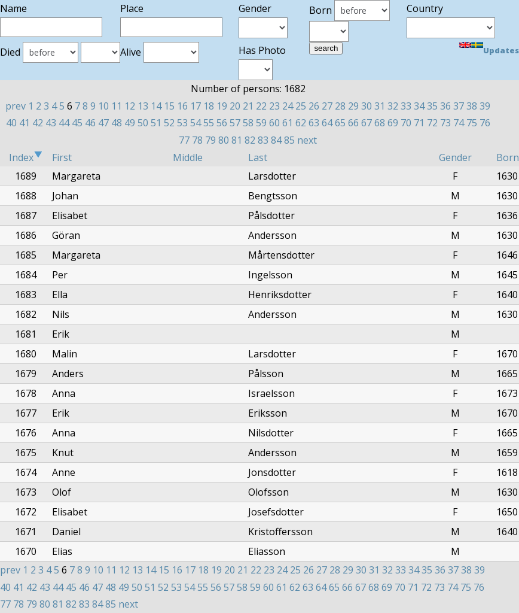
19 (221, 106)
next (307, 140)
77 (184, 140)
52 (169, 122)
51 (156, 122)
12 (129, 106)
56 (221, 122)
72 (432, 122)
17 (195, 106)
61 (287, 122)
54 (195, 122)
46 (90, 122)
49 (129, 122)
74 (458, 122)
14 (156, 106)
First (62, 157)
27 (327, 106)
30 (366, 106)
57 (235, 122)
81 (236, 140)
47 (103, 122)
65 (340, 122)
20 (235, 106)
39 (485, 106)
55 (208, 122)
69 (392, 122)
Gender (455, 157)
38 (471, 106)
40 (11, 122)
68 (379, 122)
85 (289, 140)
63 (314, 122)
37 (458, 106)
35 (432, 106)
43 (50, 122)
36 (445, 106)
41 (24, 122)
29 (353, 106)
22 (261, 106)
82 (250, 140)
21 (248, 106)
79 (210, 140)
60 (274, 122)
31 (379, 106)
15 (169, 106)
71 (419, 122)
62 (300, 122)
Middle (188, 157)
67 (366, 122)
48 (116, 122)
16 (182, 106)
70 (406, 122)
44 (64, 122)
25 (300, 106)
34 (419, 106)
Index (25, 157)
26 (314, 106)
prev (15, 106)
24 (287, 106)
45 (77, 122)
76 (485, 122)
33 (406, 106)
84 (276, 140)
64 (327, 122)
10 (103, 106)
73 (445, 122)
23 (274, 106)
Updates (501, 50)
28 (340, 106)
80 (223, 140)
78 (197, 140)
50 (143, 122)
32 (392, 106)
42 (37, 122)
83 (263, 140)
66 (353, 122)
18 (208, 106)
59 (261, 122)
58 (248, 122)
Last (257, 157)
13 (143, 106)
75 (471, 122)
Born (507, 157)
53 (182, 122)
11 (116, 106)
